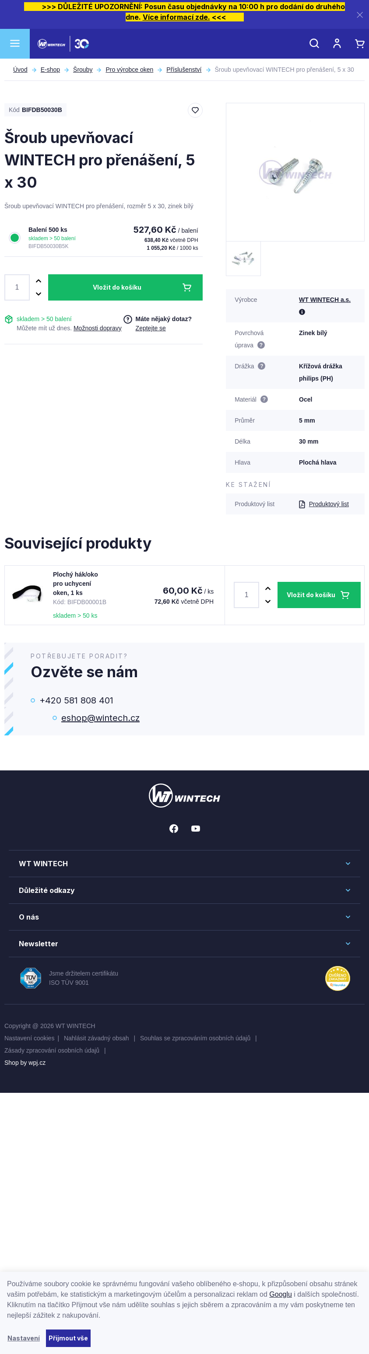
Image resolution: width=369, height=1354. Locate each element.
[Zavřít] (360, 14)
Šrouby (82, 69)
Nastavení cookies (29, 1038)
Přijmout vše (68, 1338)
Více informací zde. (176, 17)
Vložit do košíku (117, 287)
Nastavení (23, 1338)
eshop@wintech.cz (100, 718)
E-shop (50, 69)
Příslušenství (183, 69)
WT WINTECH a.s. (325, 299)
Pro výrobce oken (129, 69)
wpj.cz (37, 1062)
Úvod (20, 69)
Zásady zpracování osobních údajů (52, 1050)
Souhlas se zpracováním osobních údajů (196, 1038)
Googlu (280, 1294)
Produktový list (323, 503)
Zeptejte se (151, 328)
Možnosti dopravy (98, 328)
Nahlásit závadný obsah (97, 1038)
